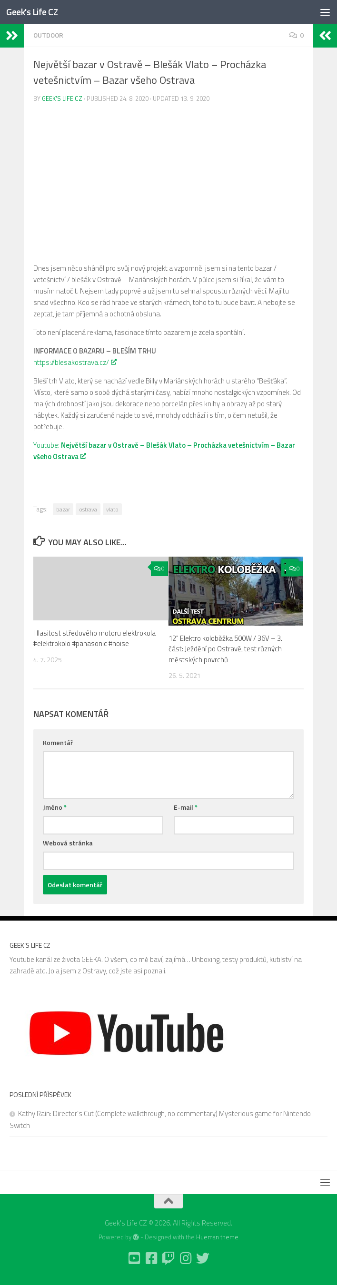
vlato (112, 509)
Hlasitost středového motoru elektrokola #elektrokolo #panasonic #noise (94, 638)
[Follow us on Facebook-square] (151, 1258)
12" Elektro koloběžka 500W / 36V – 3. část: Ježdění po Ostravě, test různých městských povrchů (225, 649)
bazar (63, 509)
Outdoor (48, 35)
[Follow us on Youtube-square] (134, 1258)
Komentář (58, 742)
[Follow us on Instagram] (185, 1258)
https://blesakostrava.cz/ (74, 362)
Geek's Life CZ (34, 12)
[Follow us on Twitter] (202, 1258)
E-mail (186, 807)
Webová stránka (68, 843)
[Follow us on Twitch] (168, 1258)
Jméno (55, 807)
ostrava (88, 509)
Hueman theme (217, 1237)
